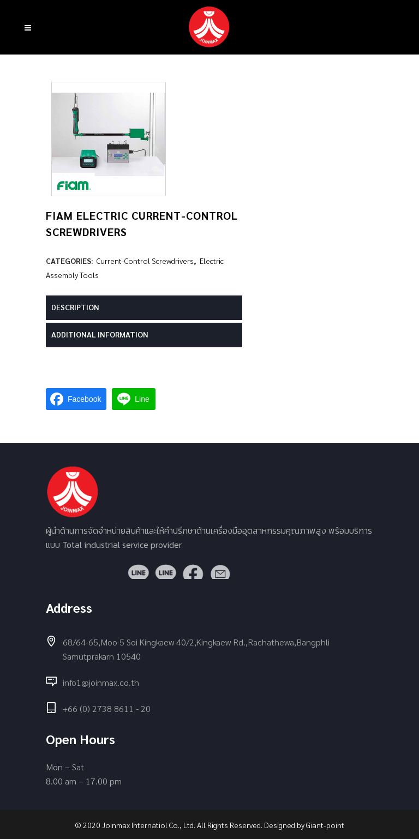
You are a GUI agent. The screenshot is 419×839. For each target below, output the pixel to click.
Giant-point (325, 825)
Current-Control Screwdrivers (145, 260)
